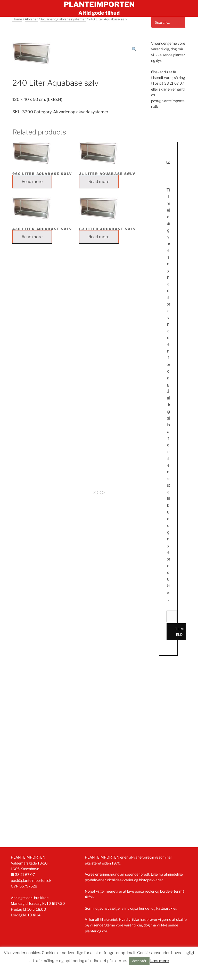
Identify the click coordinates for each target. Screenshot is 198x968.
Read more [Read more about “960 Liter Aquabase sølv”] (32, 181)
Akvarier (31, 19)
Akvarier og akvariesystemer (63, 19)
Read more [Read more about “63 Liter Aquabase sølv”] (98, 236)
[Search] (180, 22)
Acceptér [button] (139, 961)
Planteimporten (99, 4)
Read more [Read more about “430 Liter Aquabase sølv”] (32, 236)
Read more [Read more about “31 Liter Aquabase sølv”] (98, 181)
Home (17, 19)
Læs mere (159, 960)
